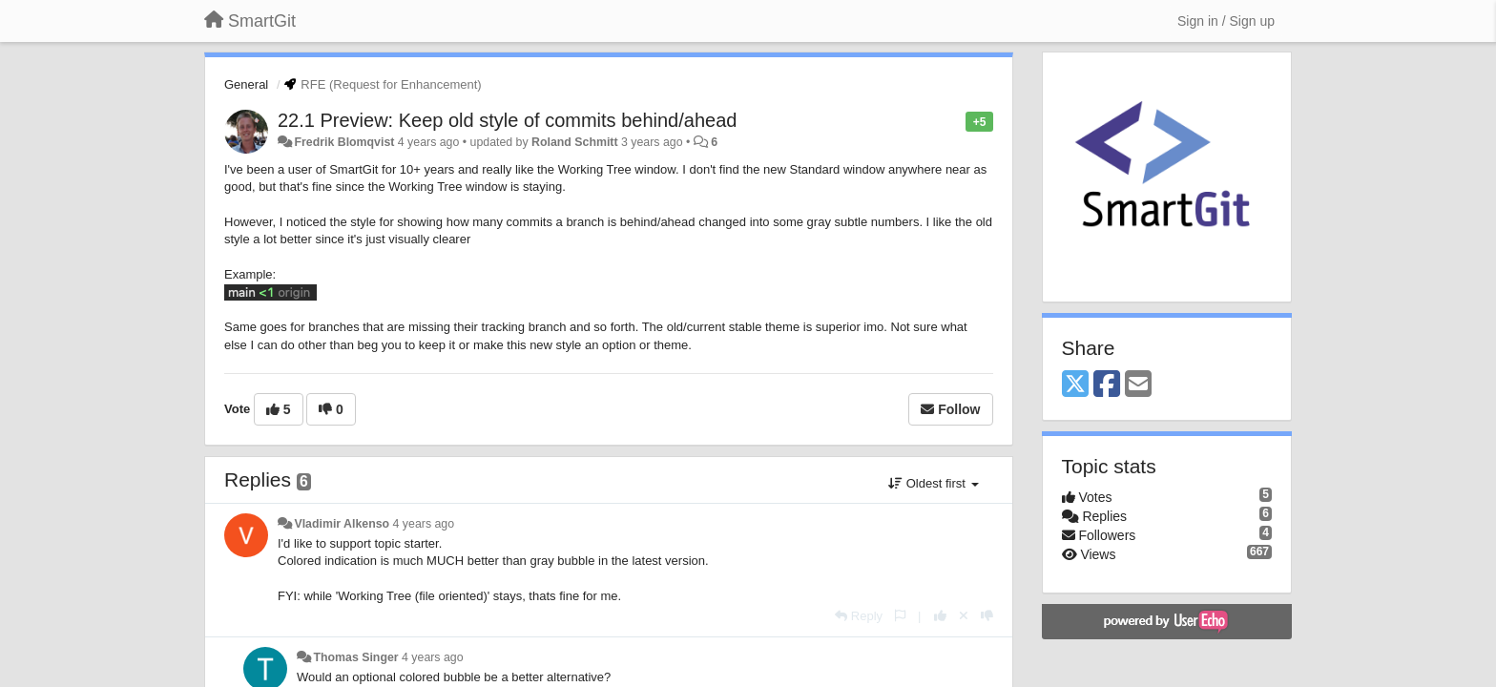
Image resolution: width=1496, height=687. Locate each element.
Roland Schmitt (574, 142)
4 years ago (424, 524)
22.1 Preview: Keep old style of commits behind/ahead (507, 120)
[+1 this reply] (940, 616)
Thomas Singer (355, 657)
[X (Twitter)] (1075, 385)
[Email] (1138, 385)
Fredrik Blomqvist (344, 142)
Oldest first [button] (933, 483)
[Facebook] (1106, 385)
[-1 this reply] (987, 616)
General (246, 84)
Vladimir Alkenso (341, 524)
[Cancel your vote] (963, 616)
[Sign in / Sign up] (1226, 21)
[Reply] (859, 616)
